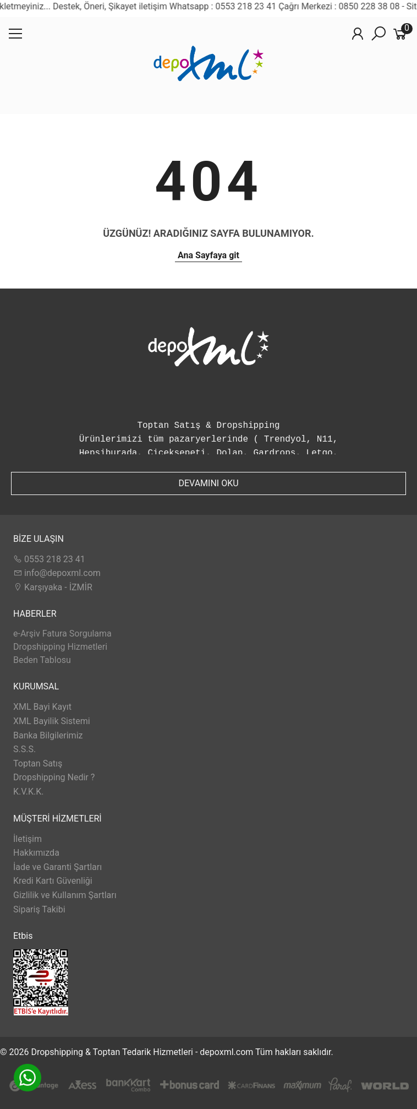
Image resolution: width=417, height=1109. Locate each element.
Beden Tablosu (42, 660)
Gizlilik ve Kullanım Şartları (65, 895)
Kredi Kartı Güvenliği (52, 881)
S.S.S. (24, 749)
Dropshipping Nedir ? (54, 777)
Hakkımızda (36, 852)
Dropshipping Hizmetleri (60, 647)
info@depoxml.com (57, 573)
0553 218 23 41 (49, 559)
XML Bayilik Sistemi (51, 721)
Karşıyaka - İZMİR (52, 587)
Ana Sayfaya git (208, 255)
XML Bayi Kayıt (42, 707)
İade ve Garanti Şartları (57, 867)
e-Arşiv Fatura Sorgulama (62, 633)
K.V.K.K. (28, 791)
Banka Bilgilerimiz (48, 735)
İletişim (27, 839)
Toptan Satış (37, 763)
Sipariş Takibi (39, 909)
